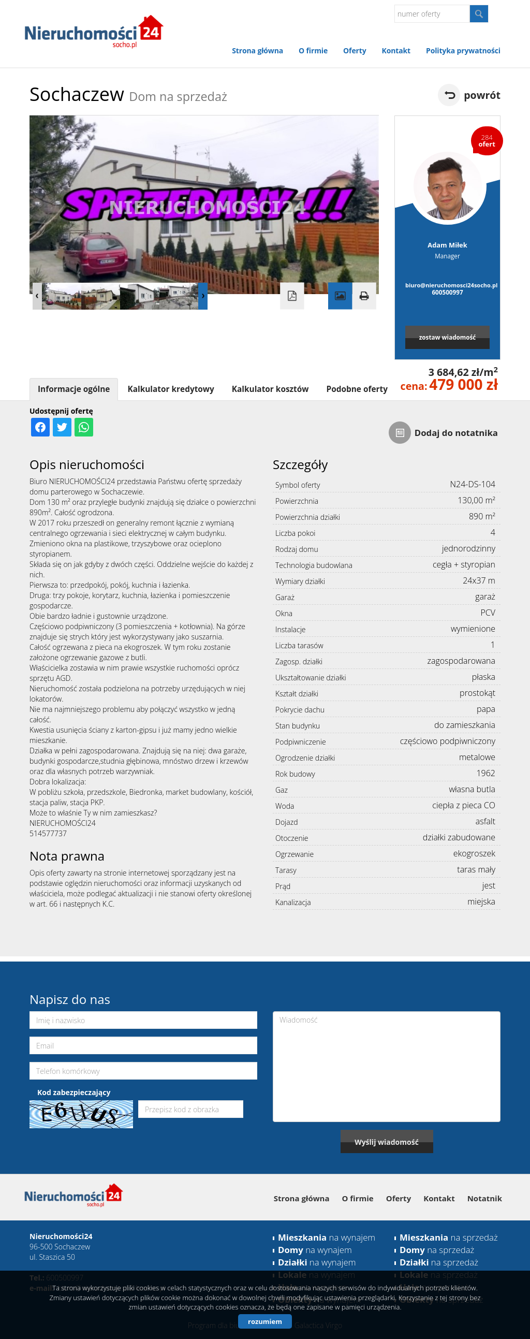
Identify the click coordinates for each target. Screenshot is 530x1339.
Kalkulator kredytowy (170, 389)
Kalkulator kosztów (270, 389)
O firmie (313, 50)
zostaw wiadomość (447, 337)
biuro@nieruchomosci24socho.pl (447, 285)
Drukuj (364, 296)
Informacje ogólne (74, 389)
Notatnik (484, 1198)
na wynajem (326, 1237)
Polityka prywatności (463, 50)
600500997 (447, 292)
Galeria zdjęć (340, 296)
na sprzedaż (449, 1237)
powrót (482, 95)
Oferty (354, 50)
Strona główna (257, 50)
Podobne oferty (356, 389)
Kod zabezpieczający (73, 1092)
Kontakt (396, 50)
